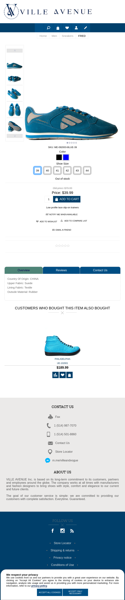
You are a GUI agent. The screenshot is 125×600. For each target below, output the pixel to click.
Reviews (61, 269)
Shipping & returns (62, 550)
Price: (56, 192)
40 (47, 170)
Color (62, 151)
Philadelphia (62, 361)
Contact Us (100, 269)
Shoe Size (62, 163)
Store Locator (64, 451)
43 (77, 170)
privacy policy (39, 585)
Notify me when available (63, 214)
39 (37, 170)
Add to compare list (75, 220)
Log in (76, 27)
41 (57, 170)
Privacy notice (62, 557)
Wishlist (67, 27)
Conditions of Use (62, 564)
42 (67, 170)
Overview (24, 269)
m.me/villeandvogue (65, 460)
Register (85, 27)
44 (87, 170)
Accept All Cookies (49, 592)
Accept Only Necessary (75, 592)
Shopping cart (57, 27)
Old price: (58, 187)
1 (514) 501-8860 (65, 433)
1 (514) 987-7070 (65, 425)
